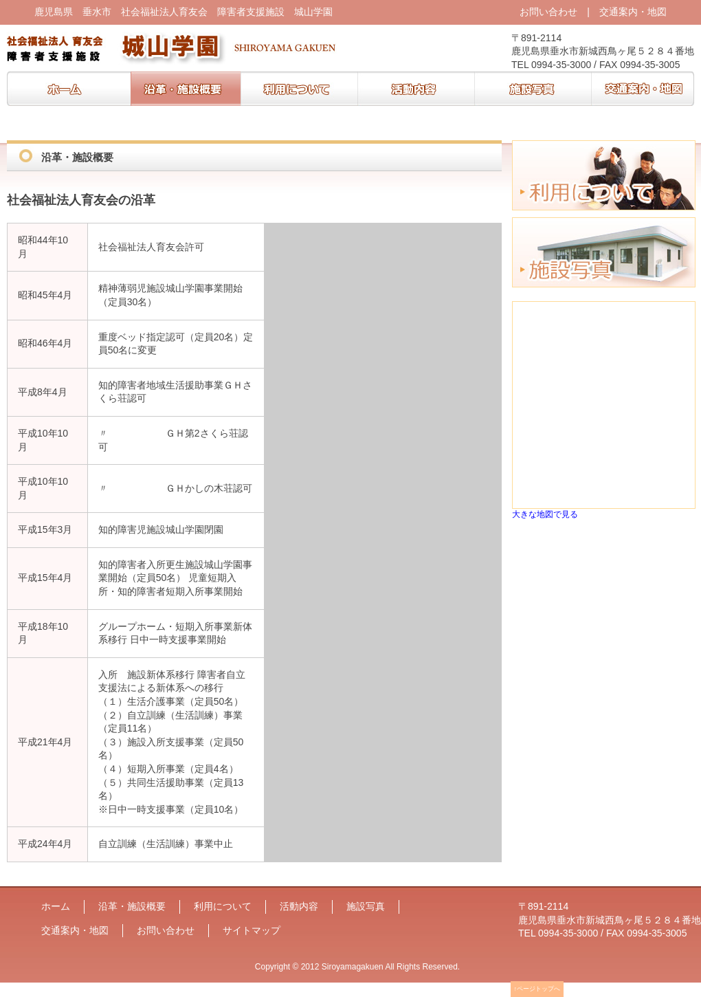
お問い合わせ (548, 11)
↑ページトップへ (537, 988)
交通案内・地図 (633, 11)
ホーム (69, 89)
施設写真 (532, 89)
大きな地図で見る (545, 514)
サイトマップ (251, 930)
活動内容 (415, 89)
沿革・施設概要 (186, 89)
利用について (299, 89)
